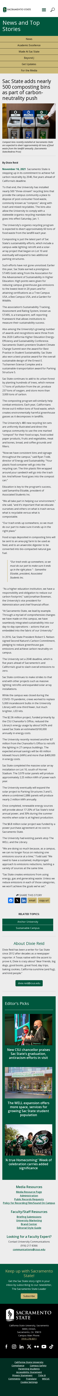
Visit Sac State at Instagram (14, 1346)
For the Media (29, 70)
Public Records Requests (29, 1199)
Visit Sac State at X (29, 1346)
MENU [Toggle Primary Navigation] (48, 10)
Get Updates (29, 64)
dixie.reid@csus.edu (29, 983)
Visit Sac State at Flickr (36, 1346)
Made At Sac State (29, 51)
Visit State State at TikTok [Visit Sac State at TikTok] (51, 1346)
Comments (14, 1378)
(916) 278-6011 (29, 1338)
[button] (19, 9)
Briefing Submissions (29, 1216)
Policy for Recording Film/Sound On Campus (29, 1203)
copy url (44, 900)
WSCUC (46, 1378)
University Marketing (29, 1220)
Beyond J (29, 58)
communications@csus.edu (29, 1249)
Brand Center (29, 1224)
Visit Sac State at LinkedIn (21, 1346)
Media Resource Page (29, 1192)
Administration (29, 1195)
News (29, 39)
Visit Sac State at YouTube (44, 1346)
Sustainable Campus (28, 928)
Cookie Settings (29, 1382)
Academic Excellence (29, 45)
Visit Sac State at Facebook (6, 1346)
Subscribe (29, 1296)
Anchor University (27, 921)
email (32, 900)
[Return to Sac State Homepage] (29, 1315)
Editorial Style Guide (29, 1228)
